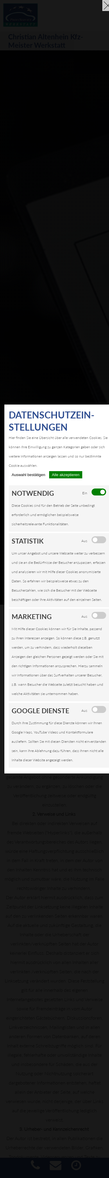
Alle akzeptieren (66, 475)
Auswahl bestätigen (28, 475)
